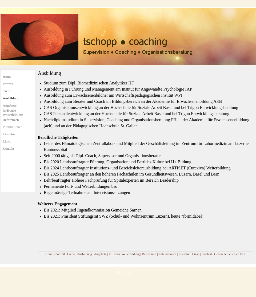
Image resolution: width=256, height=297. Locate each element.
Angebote (100, 254)
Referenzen (149, 254)
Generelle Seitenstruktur (229, 254)
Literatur (184, 254)
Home (49, 254)
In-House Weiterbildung (124, 254)
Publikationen (168, 254)
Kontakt (207, 254)
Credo (71, 254)
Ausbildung (84, 254)
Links (195, 254)
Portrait (60, 254)
